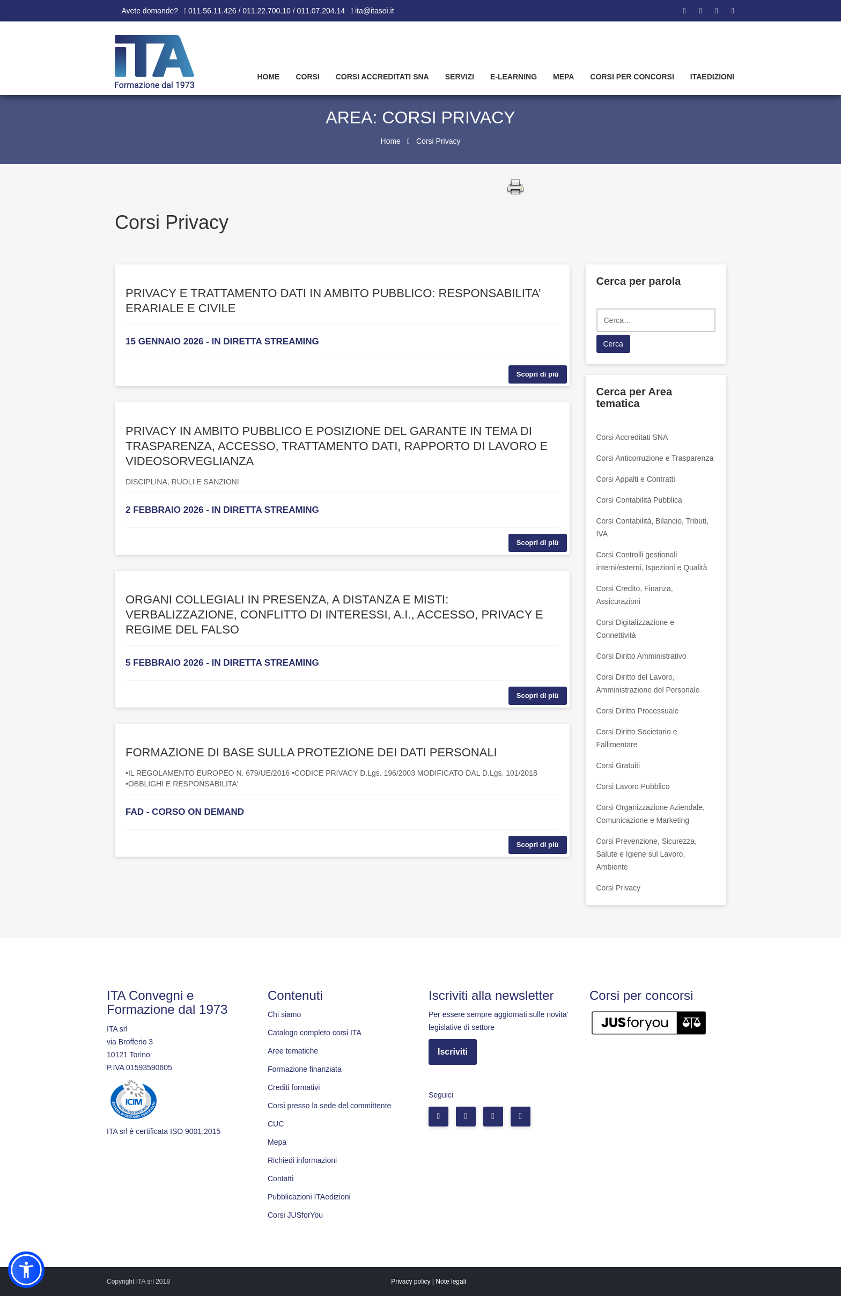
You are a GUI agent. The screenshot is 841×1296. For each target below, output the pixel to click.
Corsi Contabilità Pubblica (639, 500)
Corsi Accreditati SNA (382, 76)
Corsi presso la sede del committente (329, 1105)
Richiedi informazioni (302, 1160)
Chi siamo (284, 1014)
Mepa (563, 76)
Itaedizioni (712, 76)
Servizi (459, 76)
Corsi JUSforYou (295, 1215)
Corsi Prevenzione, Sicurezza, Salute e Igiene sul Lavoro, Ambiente (646, 854)
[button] (26, 1269)
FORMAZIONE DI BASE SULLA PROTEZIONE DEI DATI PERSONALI (311, 752)
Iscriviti (453, 1051)
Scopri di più (538, 374)
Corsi (307, 76)
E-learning (513, 76)
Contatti (280, 1178)
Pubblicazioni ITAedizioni (309, 1196)
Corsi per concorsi (632, 76)
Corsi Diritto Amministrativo (641, 656)
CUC (276, 1124)
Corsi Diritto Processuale (637, 710)
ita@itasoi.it (374, 10)
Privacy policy (410, 1281)
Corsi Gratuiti (618, 765)
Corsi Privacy (618, 887)
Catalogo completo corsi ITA (315, 1032)
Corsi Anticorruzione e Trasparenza (655, 458)
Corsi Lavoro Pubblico (633, 786)
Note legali (451, 1281)
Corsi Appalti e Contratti (635, 479)
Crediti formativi (294, 1087)
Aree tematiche (293, 1051)
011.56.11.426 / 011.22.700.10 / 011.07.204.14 (266, 10)
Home (268, 76)
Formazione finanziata (305, 1069)
